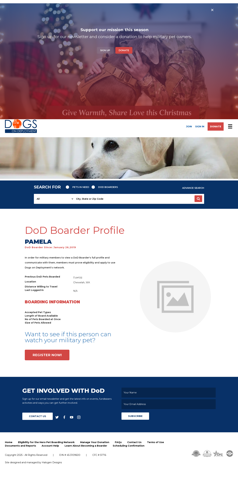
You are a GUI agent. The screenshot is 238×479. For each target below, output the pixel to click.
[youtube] (71, 417)
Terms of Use (155, 442)
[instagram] (78, 417)
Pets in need (80, 187)
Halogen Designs (52, 462)
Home (8, 442)
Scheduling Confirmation (128, 445)
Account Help (50, 445)
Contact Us (37, 416)
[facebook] (64, 417)
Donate (124, 50)
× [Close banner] (212, 10)
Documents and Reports (20, 445)
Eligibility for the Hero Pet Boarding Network (46, 442)
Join (189, 126)
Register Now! (47, 355)
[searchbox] (139, 199)
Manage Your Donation (94, 442)
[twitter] (57, 417)
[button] (198, 198)
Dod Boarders (108, 187)
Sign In (199, 126)
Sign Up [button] (105, 50)
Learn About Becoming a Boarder (86, 445)
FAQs (118, 442)
